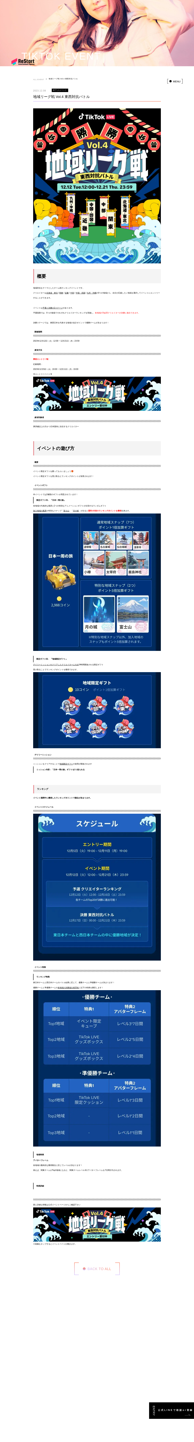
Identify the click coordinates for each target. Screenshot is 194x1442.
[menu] (175, 81)
